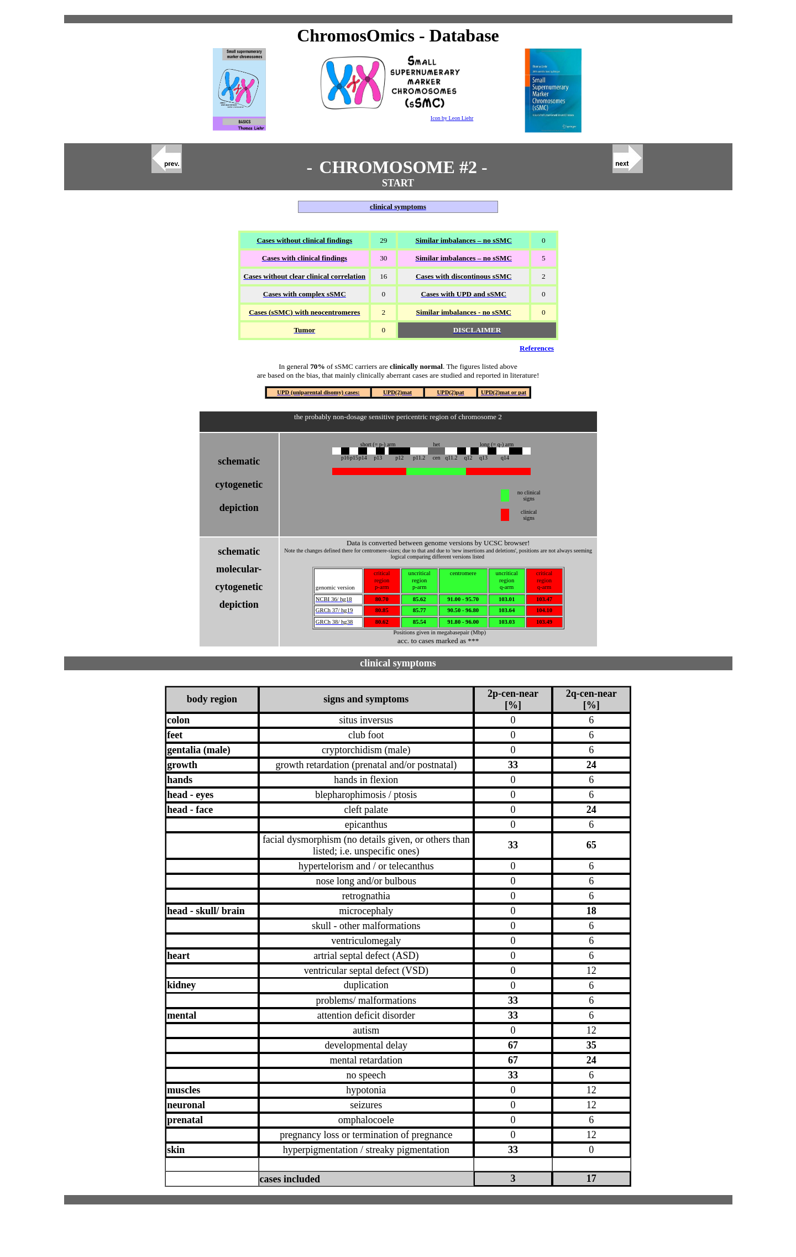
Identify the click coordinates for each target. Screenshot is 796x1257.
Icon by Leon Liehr (452, 118)
